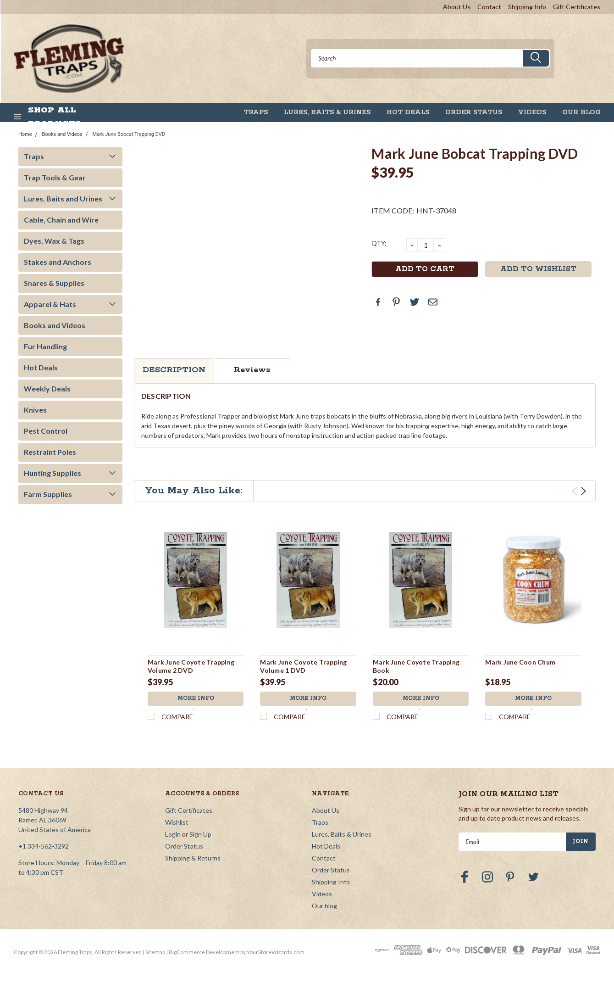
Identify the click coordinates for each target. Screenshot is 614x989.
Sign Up (200, 834)
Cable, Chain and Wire (61, 219)
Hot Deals (408, 112)
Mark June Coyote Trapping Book (416, 666)
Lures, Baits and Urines (63, 198)
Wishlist (176, 822)
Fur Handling (45, 346)
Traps (255, 112)
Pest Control (45, 430)
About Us (456, 7)
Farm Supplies (48, 494)
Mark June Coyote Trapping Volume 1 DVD (303, 666)
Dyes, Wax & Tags (54, 240)
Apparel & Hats (50, 304)
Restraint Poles (50, 451)
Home (25, 134)
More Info (196, 698)
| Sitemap (154, 952)
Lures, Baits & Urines (327, 112)
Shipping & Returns (193, 858)
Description (174, 370)
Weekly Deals (47, 388)
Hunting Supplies (52, 473)
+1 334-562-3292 (43, 846)
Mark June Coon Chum (520, 662)
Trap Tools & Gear (55, 177)
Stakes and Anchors (57, 261)
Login (173, 834)
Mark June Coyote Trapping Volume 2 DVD (191, 666)
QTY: (379, 243)
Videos (532, 112)
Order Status (473, 112)
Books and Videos (62, 134)
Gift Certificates (576, 7)
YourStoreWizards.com (275, 952)
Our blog (581, 112)
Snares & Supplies (54, 283)
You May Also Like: (193, 490)
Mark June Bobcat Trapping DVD (129, 134)
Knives (35, 409)
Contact (489, 7)
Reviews (252, 370)
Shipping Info (527, 7)
